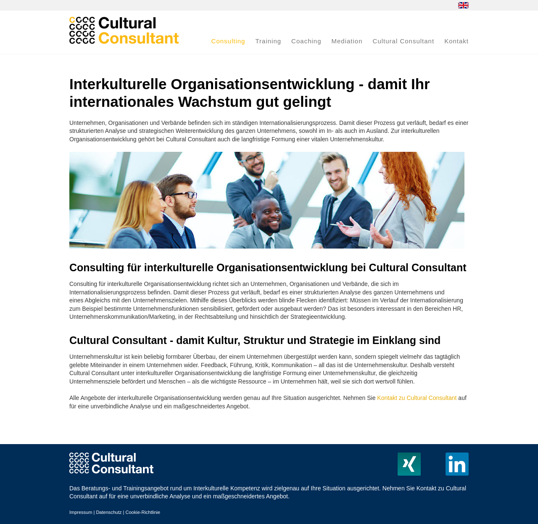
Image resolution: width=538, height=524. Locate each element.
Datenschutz (108, 512)
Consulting (228, 41)
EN (463, 5)
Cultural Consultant (404, 41)
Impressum (80, 512)
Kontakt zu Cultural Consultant (416, 397)
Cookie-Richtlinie (143, 512)
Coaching (306, 41)
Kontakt (456, 41)
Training (268, 41)
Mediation (347, 41)
